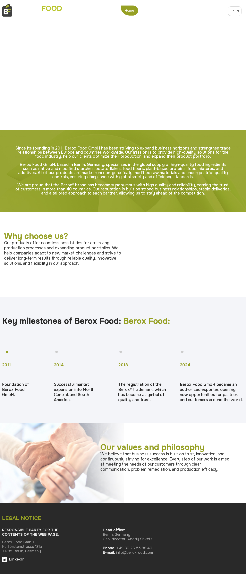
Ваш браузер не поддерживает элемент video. (123, 73)
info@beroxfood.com (134, 552)
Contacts (213, 10)
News (193, 10)
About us (153, 10)
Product (175, 10)
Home (129, 10)
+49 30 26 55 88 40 (134, 548)
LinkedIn (17, 559)
